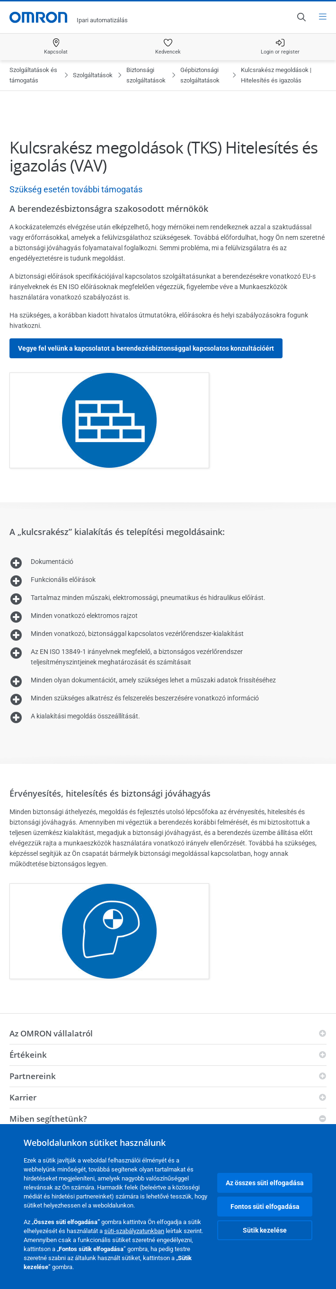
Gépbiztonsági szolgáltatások (200, 75)
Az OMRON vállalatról (51, 1033)
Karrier (22, 1097)
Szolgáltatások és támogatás (33, 75)
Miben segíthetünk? (48, 1118)
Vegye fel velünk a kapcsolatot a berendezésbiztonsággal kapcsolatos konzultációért (146, 348)
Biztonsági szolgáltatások (146, 75)
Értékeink (28, 1054)
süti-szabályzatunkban (134, 1231)
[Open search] (300, 17)
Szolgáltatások (93, 75)
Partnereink (32, 1076)
